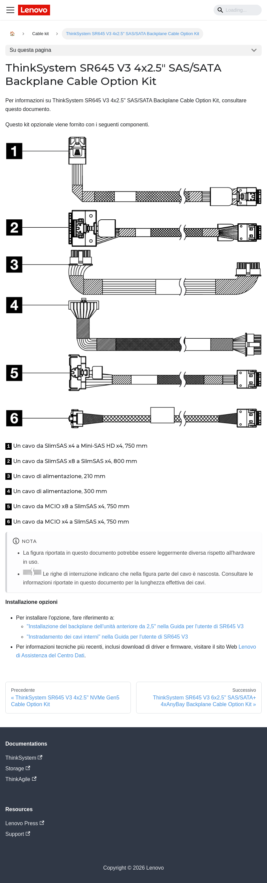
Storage (17, 768)
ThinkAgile (20, 779)
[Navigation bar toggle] (10, 10)
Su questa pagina (30, 50)
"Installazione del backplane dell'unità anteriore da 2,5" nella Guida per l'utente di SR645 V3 (135, 626)
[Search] (238, 10)
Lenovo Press (24, 823)
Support (17, 834)
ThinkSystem (23, 758)
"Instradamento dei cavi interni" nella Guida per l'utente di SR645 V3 (107, 637)
